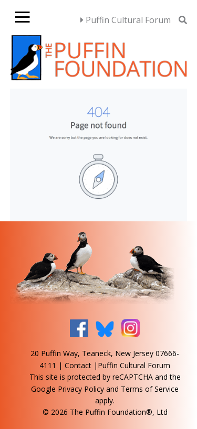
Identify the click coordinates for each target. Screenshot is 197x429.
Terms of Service (150, 389)
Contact (78, 365)
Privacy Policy (81, 389)
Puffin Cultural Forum (125, 20)
